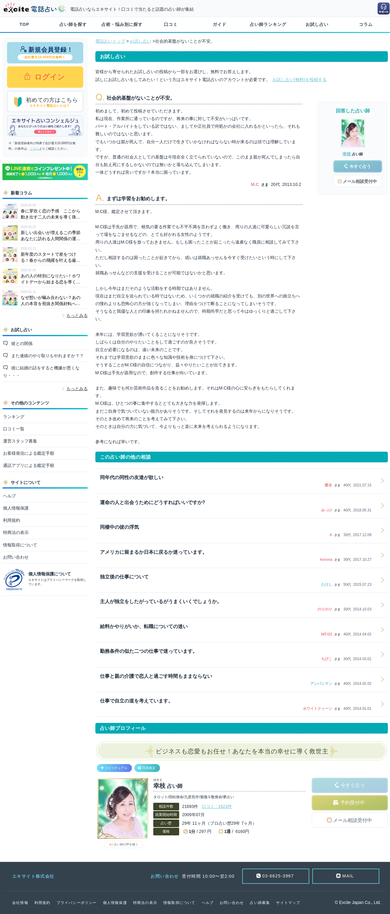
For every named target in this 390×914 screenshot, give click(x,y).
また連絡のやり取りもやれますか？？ (47, 355)
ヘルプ (9, 495)
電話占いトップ (110, 41)
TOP (24, 24)
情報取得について (20, 544)
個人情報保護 (16, 508)
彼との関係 (21, 343)
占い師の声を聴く (126, 844)
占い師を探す (73, 24)
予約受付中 (352, 802)
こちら (34, 148)
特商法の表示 (16, 532)
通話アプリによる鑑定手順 (28, 465)
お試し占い (317, 24)
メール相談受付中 (352, 820)
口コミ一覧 (13, 428)
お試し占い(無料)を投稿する (299, 79)
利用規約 (11, 520)
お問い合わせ (16, 557)
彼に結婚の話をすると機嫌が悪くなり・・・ (41, 371)
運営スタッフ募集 (20, 441)
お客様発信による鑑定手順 (28, 453)
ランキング (13, 416)
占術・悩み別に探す (122, 24)
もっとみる (77, 315)
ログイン (49, 77)
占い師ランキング (268, 24)
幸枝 (346, 153)
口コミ (171, 24)
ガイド (219, 24)
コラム (366, 24)
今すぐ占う (353, 785)
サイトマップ (288, 903)
